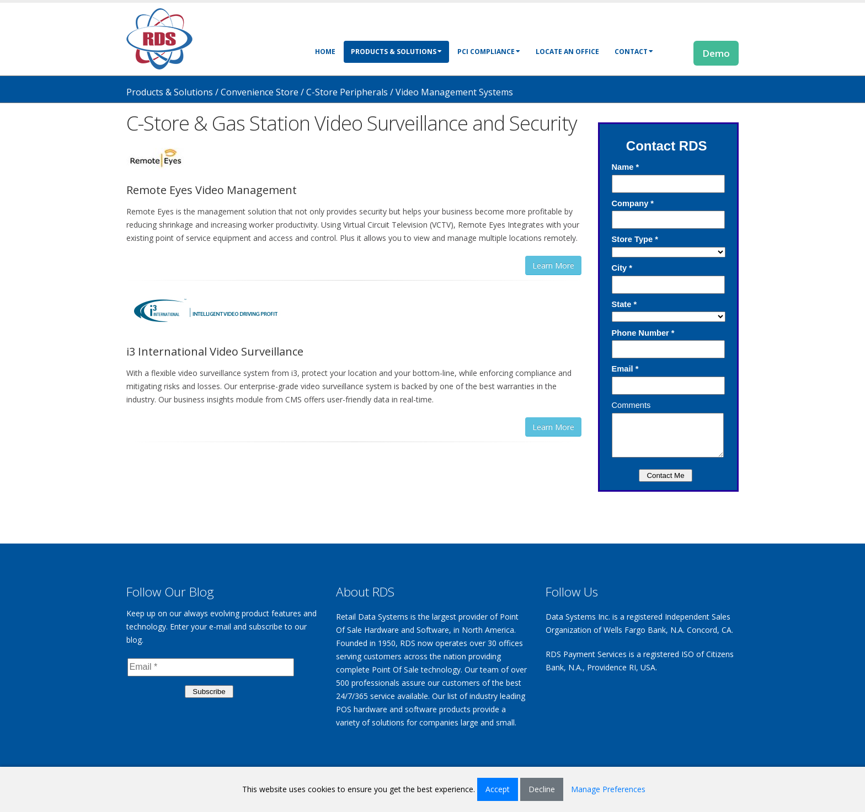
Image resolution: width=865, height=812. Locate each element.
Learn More (553, 265)
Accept (497, 789)
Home (325, 51)
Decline (541, 789)
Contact (634, 51)
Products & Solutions (396, 51)
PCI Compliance (488, 51)
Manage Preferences (608, 789)
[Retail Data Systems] (159, 38)
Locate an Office (567, 51)
